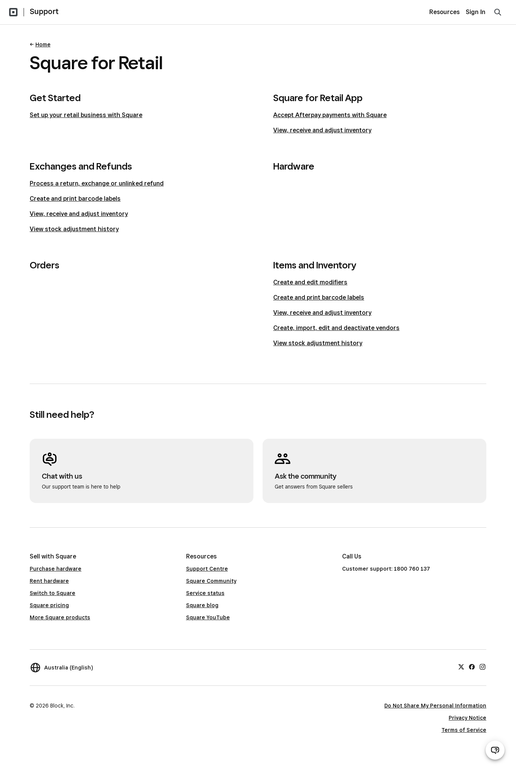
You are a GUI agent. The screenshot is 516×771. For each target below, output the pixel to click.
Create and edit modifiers (310, 282)
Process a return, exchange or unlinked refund (97, 183)
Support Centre (207, 569)
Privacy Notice (467, 718)
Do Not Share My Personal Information (435, 706)
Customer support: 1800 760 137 (386, 569)
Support (44, 11)
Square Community (211, 581)
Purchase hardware (55, 569)
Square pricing (49, 605)
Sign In (476, 12)
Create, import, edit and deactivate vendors (336, 328)
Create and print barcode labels (75, 198)
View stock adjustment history (74, 229)
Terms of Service (463, 730)
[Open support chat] (495, 750)
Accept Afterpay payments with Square (330, 115)
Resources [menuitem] (444, 12)
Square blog (202, 605)
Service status (205, 593)
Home (43, 44)
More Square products (60, 617)
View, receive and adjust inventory (322, 130)
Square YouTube (208, 617)
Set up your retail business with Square (86, 115)
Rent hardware (49, 581)
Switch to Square (52, 593)
